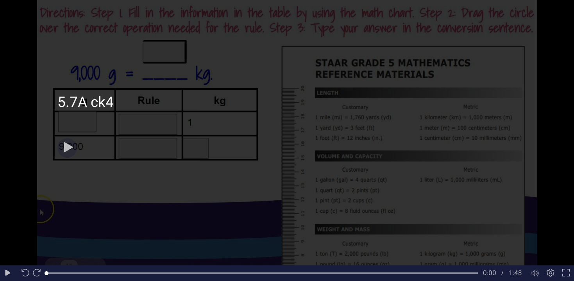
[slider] (262, 273)
